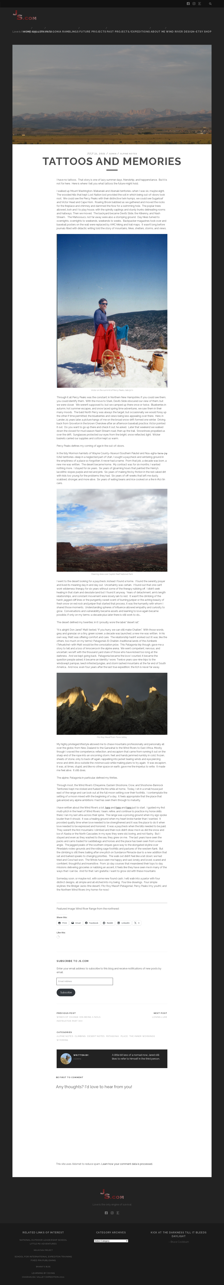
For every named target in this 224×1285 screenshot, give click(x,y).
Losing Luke (159, 1001)
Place (124, 1020)
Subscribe (66, 976)
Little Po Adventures (43, 1228)
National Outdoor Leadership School (43, 1224)
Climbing (80, 1020)
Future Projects (143, 13)
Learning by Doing (43, 1257)
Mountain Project (43, 1235)
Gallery (92, 13)
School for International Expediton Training (43, 1241)
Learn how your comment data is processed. (127, 1148)
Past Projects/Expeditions (176, 13)
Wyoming (62, 1024)
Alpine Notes (129, 138)
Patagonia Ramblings (115, 13)
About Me (204, 13)
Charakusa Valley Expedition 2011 (43, 1261)
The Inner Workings (142, 1020)
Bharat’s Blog (43, 1251)
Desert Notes (96, 1020)
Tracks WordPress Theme (98, 1281)
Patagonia (112, 1020)
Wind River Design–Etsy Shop (193, 17)
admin (110, 138)
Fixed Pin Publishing (43, 1245)
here (107, 792)
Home (79, 13)
